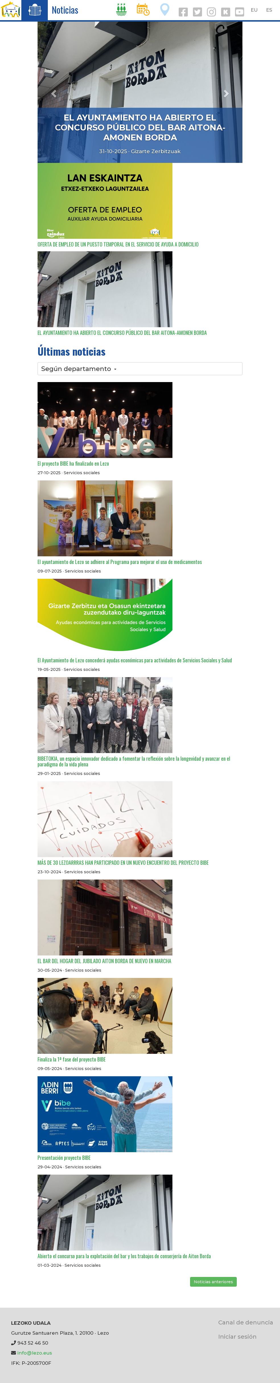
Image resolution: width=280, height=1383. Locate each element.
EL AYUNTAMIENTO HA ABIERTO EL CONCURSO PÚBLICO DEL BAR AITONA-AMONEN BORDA (140, 127)
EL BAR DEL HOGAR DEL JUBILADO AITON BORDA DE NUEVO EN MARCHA (104, 961)
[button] (53, 92)
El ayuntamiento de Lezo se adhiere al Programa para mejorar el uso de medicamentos (120, 561)
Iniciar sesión (237, 1336)
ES (269, 10)
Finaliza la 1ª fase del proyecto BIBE (72, 1059)
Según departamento (78, 369)
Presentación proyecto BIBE (64, 1157)
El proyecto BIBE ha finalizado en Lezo (73, 463)
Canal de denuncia (245, 1322)
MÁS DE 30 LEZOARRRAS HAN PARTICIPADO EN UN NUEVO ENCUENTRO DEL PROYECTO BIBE (123, 862)
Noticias (65, 9)
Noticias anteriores (213, 1281)
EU (254, 10)
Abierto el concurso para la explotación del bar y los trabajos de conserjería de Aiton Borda (124, 1256)
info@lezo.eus (34, 1353)
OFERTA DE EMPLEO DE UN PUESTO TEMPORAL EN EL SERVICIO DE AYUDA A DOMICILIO (118, 244)
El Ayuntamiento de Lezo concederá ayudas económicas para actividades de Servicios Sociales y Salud (135, 660)
